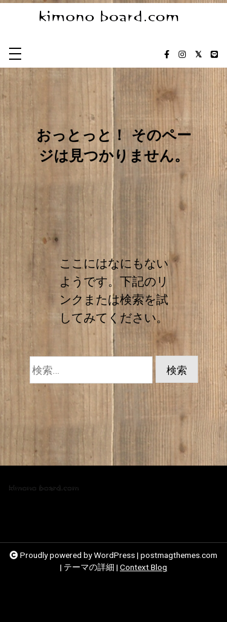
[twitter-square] (198, 55)
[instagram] (182, 55)
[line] (214, 55)
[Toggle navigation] (15, 55)
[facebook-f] (166, 55)
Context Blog (143, 567)
